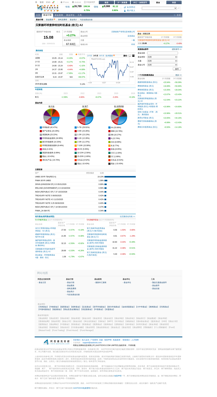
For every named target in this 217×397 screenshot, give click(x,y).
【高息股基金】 (86, 309)
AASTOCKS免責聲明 (81, 388)
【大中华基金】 (141, 307)
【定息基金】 (86, 307)
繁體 (42, 2)
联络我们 (126, 340)
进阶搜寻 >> (177, 49)
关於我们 (76, 340)
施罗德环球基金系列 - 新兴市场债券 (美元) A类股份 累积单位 (45, 243)
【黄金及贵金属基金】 (71, 309)
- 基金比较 (155, 288)
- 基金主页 (42, 282)
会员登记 (129, 7)
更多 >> (178, 75)
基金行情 (47, 15)
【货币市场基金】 (99, 307)
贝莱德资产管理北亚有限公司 (123, 32)
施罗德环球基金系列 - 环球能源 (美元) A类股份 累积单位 (148, 106)
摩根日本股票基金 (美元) (147, 127)
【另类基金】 (43, 307)
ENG (48, 2)
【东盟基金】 (109, 309)
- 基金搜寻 (155, 285)
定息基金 (131, 36)
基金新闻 (59, 15)
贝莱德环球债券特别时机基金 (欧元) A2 (154, 40)
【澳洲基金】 (153, 307)
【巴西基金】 (164, 307)
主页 (38, 15)
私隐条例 (116, 340)
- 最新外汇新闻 (100, 282)
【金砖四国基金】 (128, 307)
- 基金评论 (127, 282)
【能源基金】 (57, 309)
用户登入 (129, 10)
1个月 (89, 56)
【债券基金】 (75, 307)
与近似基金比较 (86, 20)
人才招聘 (135, 340)
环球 (133, 44)
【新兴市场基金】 (113, 307)
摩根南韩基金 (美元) (146, 86)
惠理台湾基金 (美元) (146, 118)
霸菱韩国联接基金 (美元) (147, 82)
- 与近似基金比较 (73, 295)
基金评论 (70, 15)
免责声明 (108, 340)
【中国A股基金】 (45, 309)
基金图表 (50, 20)
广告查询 (94, 340)
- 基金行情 (70, 282)
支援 (101, 340)
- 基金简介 (70, 291)
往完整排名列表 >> (127, 216)
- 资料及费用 (71, 288)
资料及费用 (62, 20)
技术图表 (110, 56)
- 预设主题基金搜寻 (159, 282)
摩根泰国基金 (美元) (146, 90)
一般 (133, 40)
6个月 (102, 56)
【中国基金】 (98, 309)
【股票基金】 (64, 307)
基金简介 (73, 20)
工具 (80, 15)
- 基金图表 (70, 285)
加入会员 (85, 340)
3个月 (95, 56)
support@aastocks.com (92, 343)
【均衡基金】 (54, 307)
